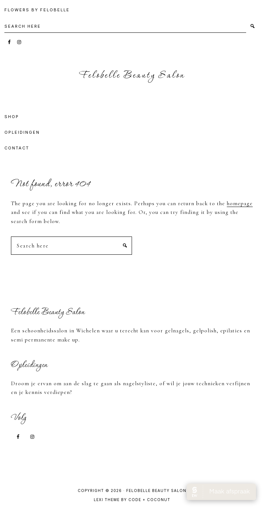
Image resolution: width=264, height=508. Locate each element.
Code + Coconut (149, 499)
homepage (240, 203)
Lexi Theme (107, 499)
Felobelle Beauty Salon (132, 75)
